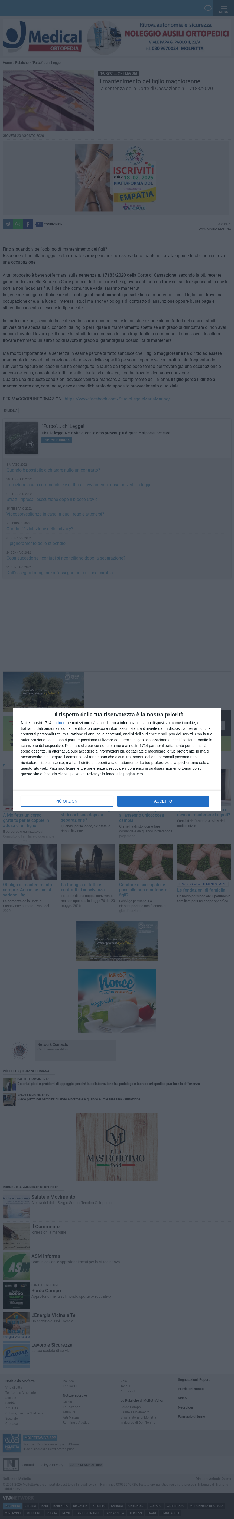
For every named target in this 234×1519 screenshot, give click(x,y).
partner (58, 723)
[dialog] (117, 759)
